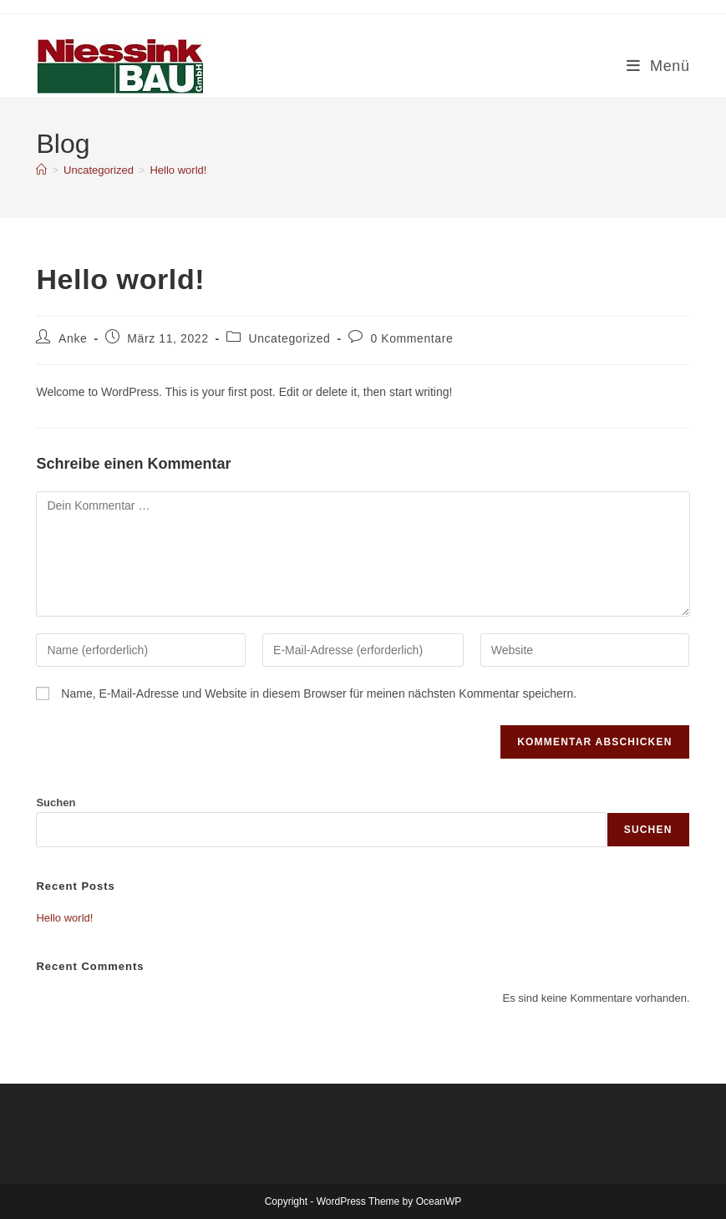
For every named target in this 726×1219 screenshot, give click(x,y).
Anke (72, 338)
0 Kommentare (411, 338)
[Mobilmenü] (658, 66)
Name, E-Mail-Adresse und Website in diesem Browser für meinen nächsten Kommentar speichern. (318, 693)
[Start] (41, 170)
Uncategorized (289, 338)
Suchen (55, 802)
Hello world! (178, 170)
